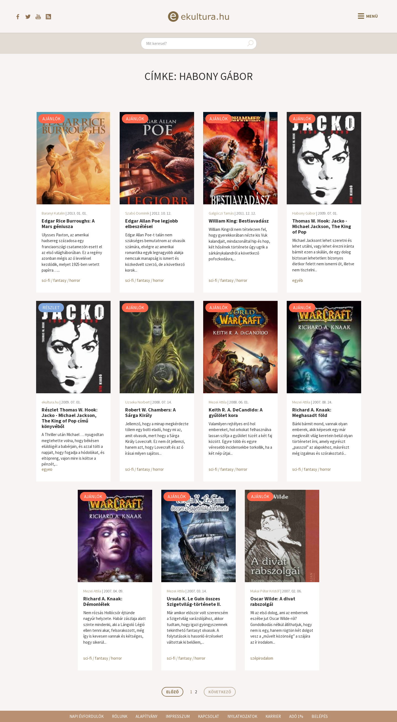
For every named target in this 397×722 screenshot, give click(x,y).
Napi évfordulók (86, 716)
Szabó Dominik (137, 213)
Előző (172, 691)
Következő (219, 691)
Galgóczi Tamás (221, 213)
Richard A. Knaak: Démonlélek (102, 601)
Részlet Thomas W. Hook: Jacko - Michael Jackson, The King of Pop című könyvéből (70, 418)
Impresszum (178, 716)
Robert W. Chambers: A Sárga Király (150, 412)
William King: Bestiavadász (239, 221)
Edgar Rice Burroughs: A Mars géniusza (68, 223)
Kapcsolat (208, 716)
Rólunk (119, 716)
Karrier (273, 716)
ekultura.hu (50, 402)
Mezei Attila (218, 402)
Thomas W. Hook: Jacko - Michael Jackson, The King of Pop (321, 226)
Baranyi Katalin (53, 213)
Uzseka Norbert (137, 402)
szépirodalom (261, 658)
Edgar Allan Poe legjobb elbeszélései (151, 223)
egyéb (297, 280)
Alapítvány (146, 716)
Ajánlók (51, 118)
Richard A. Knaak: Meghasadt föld (311, 412)
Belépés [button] (320, 716)
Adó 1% (296, 716)
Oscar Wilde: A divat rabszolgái (272, 601)
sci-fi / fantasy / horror (61, 280)
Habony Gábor (303, 213)
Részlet (51, 307)
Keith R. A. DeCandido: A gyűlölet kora (235, 412)
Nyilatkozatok (242, 716)
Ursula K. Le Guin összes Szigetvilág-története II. (194, 601)
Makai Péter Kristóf (265, 591)
